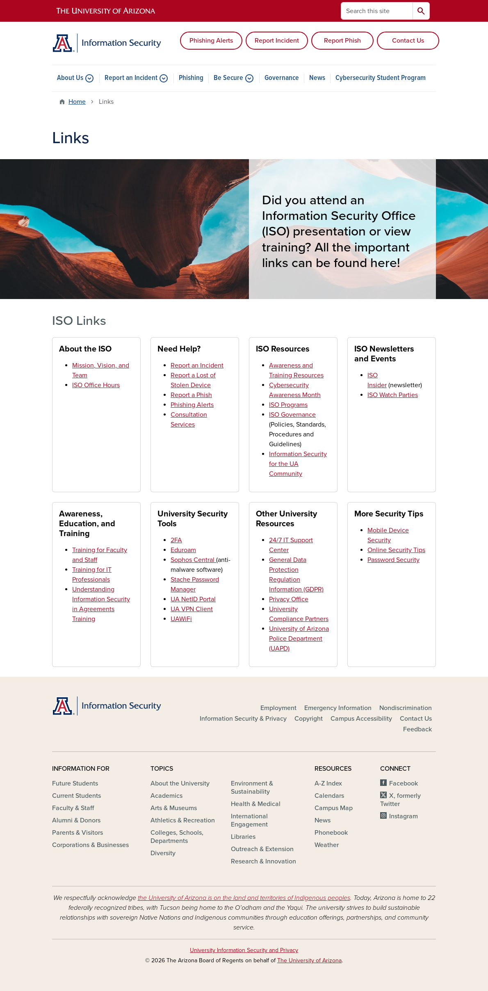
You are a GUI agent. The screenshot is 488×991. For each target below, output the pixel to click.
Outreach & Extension (262, 849)
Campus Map (334, 808)
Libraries (243, 837)
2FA (176, 540)
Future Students (75, 783)
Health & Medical (255, 804)
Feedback (417, 729)
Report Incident (277, 41)
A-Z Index (328, 783)
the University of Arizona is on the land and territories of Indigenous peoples (244, 898)
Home (77, 102)
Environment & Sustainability (252, 787)
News (317, 78)
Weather (327, 845)
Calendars (329, 796)
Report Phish (342, 41)
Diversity (163, 853)
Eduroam (183, 550)
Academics (166, 796)
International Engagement (249, 820)
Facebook (403, 783)
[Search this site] (377, 11)
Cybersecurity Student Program (380, 78)
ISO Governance (292, 415)
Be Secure (228, 78)
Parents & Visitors (77, 833)
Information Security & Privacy (243, 719)
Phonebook (331, 833)
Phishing (191, 78)
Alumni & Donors (76, 820)
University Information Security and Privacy (244, 950)
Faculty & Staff (73, 808)
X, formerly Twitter (400, 800)
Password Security (393, 560)
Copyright (308, 719)
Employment (278, 708)
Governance (282, 78)
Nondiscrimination (405, 708)
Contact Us (408, 41)
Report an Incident (131, 78)
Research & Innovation (263, 861)
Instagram (403, 816)
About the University (180, 783)
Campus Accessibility (361, 719)
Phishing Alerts (211, 41)
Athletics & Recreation (183, 820)
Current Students (76, 796)
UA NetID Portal (193, 599)
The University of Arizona (309, 960)
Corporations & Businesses (90, 845)
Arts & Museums (174, 808)
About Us (70, 78)
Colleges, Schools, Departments (177, 837)
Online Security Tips (396, 550)
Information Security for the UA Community (298, 464)
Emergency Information (338, 708)
